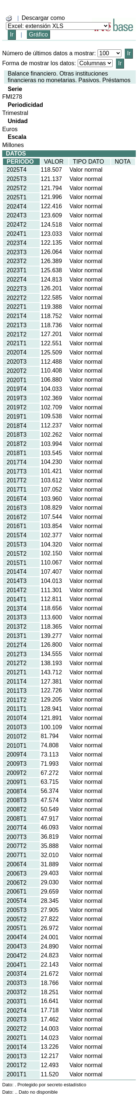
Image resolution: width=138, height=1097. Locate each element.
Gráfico (38, 34)
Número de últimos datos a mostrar (48, 53)
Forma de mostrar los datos (38, 63)
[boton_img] (9, 18)
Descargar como (43, 18)
